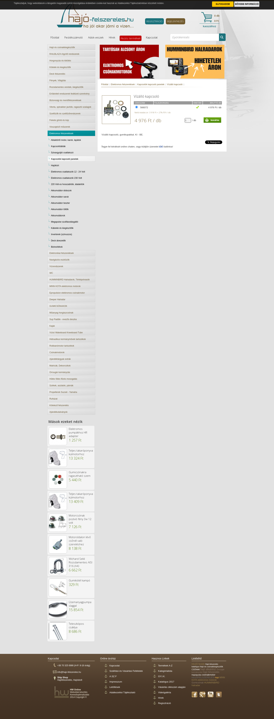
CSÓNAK (196, 669)
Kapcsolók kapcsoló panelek (64, 159)
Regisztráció (164, 703)
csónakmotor (208, 674)
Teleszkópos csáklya (76, 625)
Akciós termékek (131, 38)
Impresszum (115, 681)
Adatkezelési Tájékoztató (122, 692)
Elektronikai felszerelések (61, 253)
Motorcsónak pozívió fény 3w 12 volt (80, 519)
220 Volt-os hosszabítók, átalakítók (67, 184)
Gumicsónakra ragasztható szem (79, 473)
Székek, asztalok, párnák (61, 385)
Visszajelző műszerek (59, 127)
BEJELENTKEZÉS (175, 21)
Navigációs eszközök (59, 260)
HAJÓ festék (198, 664)
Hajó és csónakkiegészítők (62, 47)
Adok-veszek (96, 37)
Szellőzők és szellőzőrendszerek (64, 113)
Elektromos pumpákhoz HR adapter (78, 432)
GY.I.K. (161, 676)
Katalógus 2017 (166, 681)
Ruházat (53, 399)
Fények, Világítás (57, 80)
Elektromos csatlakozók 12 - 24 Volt (68, 171)
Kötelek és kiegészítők (60, 67)
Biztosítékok (57, 247)
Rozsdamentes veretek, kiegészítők (66, 87)
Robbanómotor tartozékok (61, 346)
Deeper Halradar (57, 299)
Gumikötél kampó (79, 580)
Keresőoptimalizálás (79, 694)
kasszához (209, 26)
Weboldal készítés (78, 692)
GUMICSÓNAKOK (58, 306)
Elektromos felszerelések (61, 133)
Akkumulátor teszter (60, 203)
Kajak (52, 326)
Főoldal (55, 37)
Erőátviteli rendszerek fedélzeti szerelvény (69, 93)
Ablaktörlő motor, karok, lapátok (66, 140)
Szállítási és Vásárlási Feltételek (126, 671)
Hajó (217, 677)
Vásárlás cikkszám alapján (172, 687)
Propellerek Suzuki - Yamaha (63, 392)
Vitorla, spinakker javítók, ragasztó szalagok (70, 107)
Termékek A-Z (165, 665)
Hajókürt (55, 165)
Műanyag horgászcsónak (61, 312)
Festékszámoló (73, 37)
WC (51, 273)
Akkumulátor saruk (60, 197)
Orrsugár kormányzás (59, 372)
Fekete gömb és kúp (59, 120)
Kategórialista (165, 671)
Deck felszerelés (57, 74)
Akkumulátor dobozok (61, 190)
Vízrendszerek (56, 266)
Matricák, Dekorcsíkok (60, 365)
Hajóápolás (197, 675)
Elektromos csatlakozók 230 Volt (66, 178)
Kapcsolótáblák (58, 146)
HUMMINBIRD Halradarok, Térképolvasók (69, 279)
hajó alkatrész (208, 669)
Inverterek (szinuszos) (61, 234)
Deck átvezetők (58, 240)
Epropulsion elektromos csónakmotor (67, 293)
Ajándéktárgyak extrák (60, 359)
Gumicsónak (198, 682)
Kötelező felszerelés (59, 405)
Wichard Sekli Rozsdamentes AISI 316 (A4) (80, 562)
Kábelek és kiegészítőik (62, 228)
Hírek (112, 37)
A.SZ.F (113, 676)
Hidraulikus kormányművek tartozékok (67, 339)
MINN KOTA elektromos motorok (65, 286)
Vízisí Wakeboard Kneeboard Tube (66, 332)
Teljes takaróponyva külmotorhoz (81, 452)
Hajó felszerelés (211, 672)
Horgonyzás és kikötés (60, 60)
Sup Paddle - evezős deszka (63, 319)
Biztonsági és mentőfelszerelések (65, 100)
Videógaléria (164, 692)
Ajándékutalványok (58, 412)
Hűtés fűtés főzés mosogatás (63, 379)
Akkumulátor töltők (60, 209)
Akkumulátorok (58, 215)
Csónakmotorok (56, 352)
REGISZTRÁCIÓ (154, 21)
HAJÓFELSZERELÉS (203, 677)
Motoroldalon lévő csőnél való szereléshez (80, 540)
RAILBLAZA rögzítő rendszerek (64, 54)
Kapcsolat (152, 37)
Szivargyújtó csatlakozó (62, 152)
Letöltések (114, 687)
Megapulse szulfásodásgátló (64, 222)
